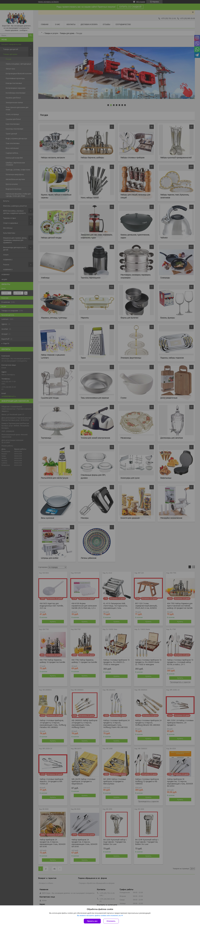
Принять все (92, 921)
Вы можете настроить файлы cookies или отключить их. (99, 915)
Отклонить (111, 921)
